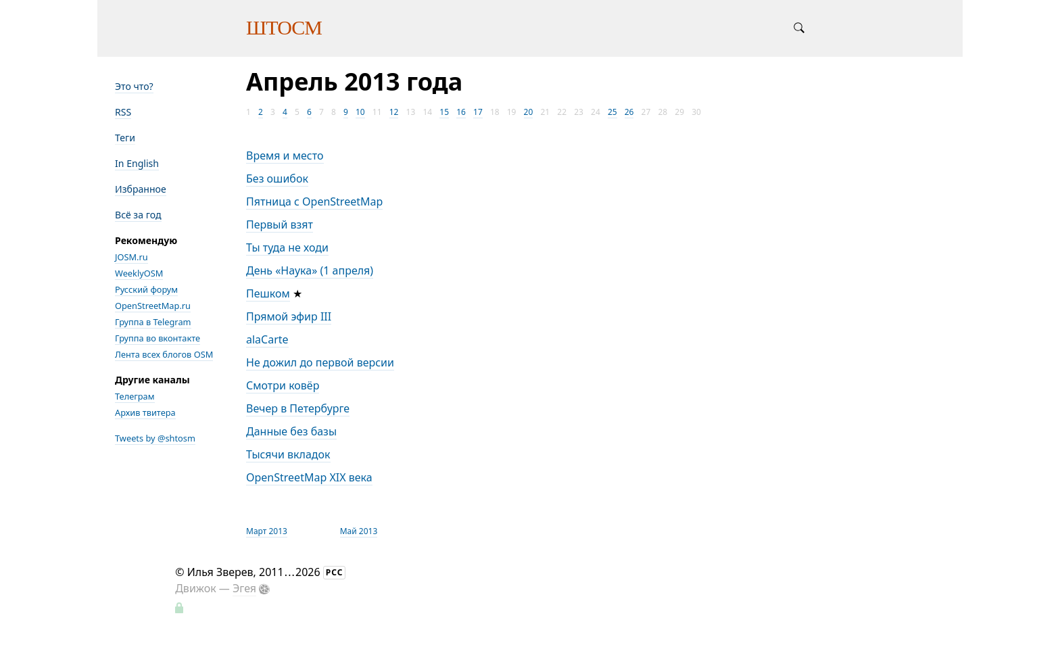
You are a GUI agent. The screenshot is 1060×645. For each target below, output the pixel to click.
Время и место (285, 155)
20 (528, 112)
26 (629, 112)
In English (137, 163)
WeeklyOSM (139, 273)
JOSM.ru (131, 257)
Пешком (268, 293)
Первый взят (279, 224)
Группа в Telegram (153, 322)
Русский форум (146, 289)
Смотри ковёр (282, 385)
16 (461, 112)
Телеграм (135, 396)
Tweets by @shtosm (155, 438)
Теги (125, 137)
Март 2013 (266, 531)
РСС (334, 572)
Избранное (140, 189)
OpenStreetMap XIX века (309, 477)
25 (612, 112)
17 (478, 112)
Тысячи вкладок (288, 454)
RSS (123, 111)
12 (394, 112)
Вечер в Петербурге (298, 408)
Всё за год (138, 214)
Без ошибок (277, 178)
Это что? (134, 86)
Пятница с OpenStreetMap (314, 201)
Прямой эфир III (288, 316)
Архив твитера (145, 412)
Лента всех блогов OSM (164, 354)
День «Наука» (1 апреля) (309, 270)
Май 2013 (359, 531)
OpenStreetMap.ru (153, 306)
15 (444, 112)
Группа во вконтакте (157, 338)
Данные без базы (291, 431)
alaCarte (267, 339)
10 (360, 112)
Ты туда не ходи (287, 247)
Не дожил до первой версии (320, 362)
